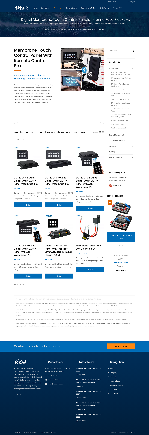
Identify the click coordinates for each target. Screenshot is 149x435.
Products (58, 8)
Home (35, 8)
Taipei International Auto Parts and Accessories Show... (88, 380)
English (132, 1)
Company (46, 8)
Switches (112, 146)
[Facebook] (14, 394)
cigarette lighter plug (116, 323)
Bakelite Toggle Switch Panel (120, 120)
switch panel (72, 323)
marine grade (69, 326)
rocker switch (62, 326)
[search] (106, 2)
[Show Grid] (100, 132)
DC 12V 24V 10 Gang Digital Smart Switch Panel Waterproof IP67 (57, 180)
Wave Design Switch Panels (120, 99)
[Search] (117, 2)
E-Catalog (105, 8)
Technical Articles (89, 8)
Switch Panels (61, 29)
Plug (58, 323)
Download (115, 185)
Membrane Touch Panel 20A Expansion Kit (89, 247)
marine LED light (80, 323)
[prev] (15, 122)
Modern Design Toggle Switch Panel (120, 95)
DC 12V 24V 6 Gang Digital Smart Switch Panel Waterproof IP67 (26, 180)
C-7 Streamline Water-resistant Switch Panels (121, 104)
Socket (61, 323)
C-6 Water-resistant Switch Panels (120, 110)
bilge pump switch (21, 326)
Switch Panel (42, 323)
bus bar (108, 323)
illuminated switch (31, 326)
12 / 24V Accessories (117, 140)
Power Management (116, 135)
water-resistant (78, 326)
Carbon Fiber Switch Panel (119, 90)
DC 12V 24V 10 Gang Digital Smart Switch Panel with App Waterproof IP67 (25, 250)
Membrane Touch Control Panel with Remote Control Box (86, 29)
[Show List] (102, 132)
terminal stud (126, 323)
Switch (54, 323)
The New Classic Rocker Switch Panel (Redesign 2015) (121, 116)
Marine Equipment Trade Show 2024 (89, 392)
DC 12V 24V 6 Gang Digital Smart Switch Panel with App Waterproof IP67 (87, 182)
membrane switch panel (43, 326)
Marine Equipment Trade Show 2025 (89, 369)
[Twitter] (17, 394)
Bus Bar (66, 323)
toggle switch (54, 326)
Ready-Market (130, 432)
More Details (121, 270)
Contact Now (121, 346)
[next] (102, 122)
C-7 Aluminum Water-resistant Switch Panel (121, 79)
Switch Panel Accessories (119, 128)
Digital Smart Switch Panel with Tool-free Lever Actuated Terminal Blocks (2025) (58, 250)
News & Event (72, 8)
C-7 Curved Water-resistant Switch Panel (120, 85)
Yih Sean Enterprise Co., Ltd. (35, 432)
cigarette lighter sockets (92, 323)
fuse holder (102, 323)
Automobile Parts (115, 157)
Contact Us (118, 8)
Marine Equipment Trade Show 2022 (89, 415)
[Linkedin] (19, 394)
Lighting (112, 152)
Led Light (49, 323)
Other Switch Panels (117, 124)
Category (53, 29)
